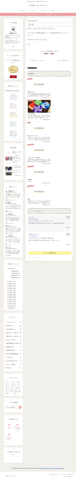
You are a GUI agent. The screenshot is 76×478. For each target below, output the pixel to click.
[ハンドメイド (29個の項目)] (18, 386)
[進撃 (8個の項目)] (19, 392)
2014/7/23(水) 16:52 (33, 124)
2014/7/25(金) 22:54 (33, 141)
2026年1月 (14, 277)
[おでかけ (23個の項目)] (13, 388)
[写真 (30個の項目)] (13, 386)
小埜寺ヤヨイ (13, 33)
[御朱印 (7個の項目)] (9, 393)
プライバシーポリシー (62, 474)
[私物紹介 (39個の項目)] (14, 384)
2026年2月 (14, 275)
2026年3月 (14, 273)
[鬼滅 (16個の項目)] (15, 390)
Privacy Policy (45, 468)
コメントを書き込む (49, 158)
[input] (12, 407)
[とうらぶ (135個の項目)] (13, 382)
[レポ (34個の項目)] (19, 384)
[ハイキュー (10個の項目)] (7, 392)
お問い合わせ (70, 474)
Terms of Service (56, 468)
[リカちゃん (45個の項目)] (8, 384)
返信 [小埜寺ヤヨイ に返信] (67, 150)
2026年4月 (14, 271)
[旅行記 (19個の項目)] (11, 390)
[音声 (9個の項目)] (12, 392)
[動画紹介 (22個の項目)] (18, 388)
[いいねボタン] (28, 44)
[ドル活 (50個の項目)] (19, 382)
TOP (73, 474)
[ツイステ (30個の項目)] (7, 386)
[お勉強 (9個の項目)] (16, 392)
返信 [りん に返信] (67, 133)
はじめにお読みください (53, 474)
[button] (20, 407)
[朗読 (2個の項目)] (17, 393)
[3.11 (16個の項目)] (19, 390)
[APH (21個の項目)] (7, 390)
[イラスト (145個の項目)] (8, 382)
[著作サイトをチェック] (13, 46)
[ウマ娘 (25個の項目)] (7, 388)
